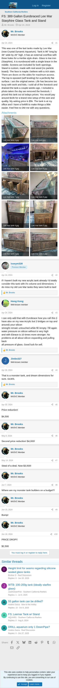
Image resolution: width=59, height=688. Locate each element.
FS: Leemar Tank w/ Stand (24, 614)
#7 (56, 460)
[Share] (52, 43)
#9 (56, 510)
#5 (56, 405)
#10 (55, 534)
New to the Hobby (28, 604)
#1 (56, 43)
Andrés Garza (14, 604)
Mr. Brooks (9, 25)
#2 (56, 275)
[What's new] (55, 5)
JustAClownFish (15, 592)
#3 (56, 313)
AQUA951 (12, 617)
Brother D (12, 575)
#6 (56, 436)
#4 (56, 370)
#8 (56, 485)
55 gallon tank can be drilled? (25, 601)
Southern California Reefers (35, 592)
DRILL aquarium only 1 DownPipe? (29, 627)
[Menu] (4, 5)
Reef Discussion (24, 575)
